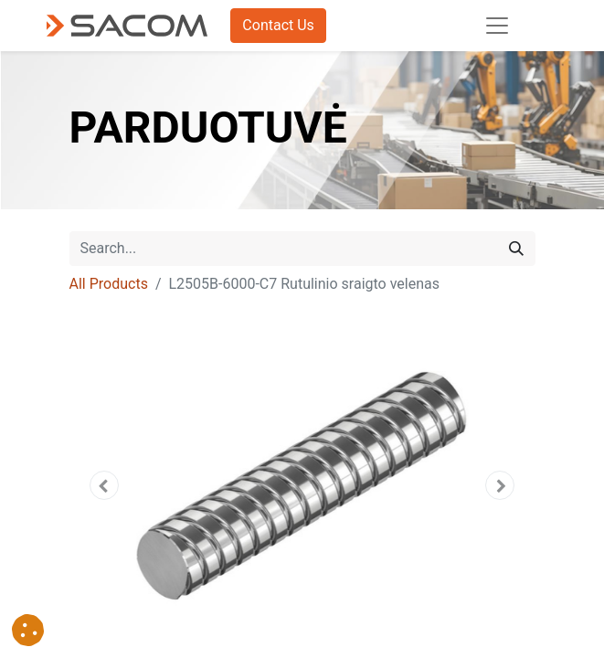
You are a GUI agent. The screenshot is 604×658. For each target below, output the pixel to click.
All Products (108, 283)
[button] (104, 485)
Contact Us (278, 25)
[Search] (516, 248)
